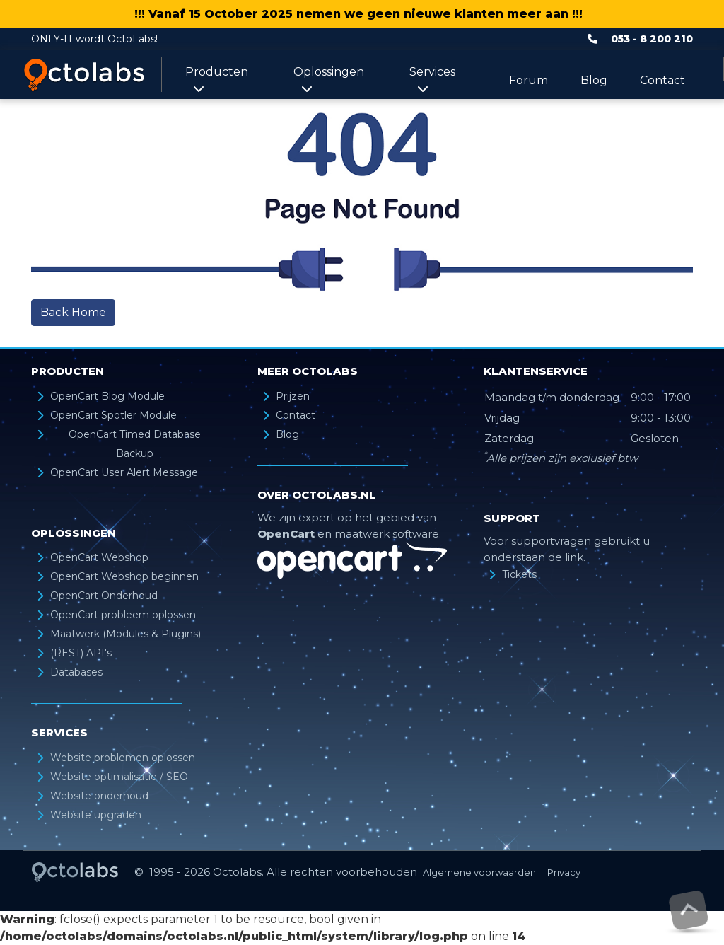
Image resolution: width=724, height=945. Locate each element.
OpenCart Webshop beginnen (124, 576)
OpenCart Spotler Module (113, 415)
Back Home (73, 312)
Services (432, 79)
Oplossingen (328, 79)
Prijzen (293, 396)
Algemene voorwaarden (479, 872)
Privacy (563, 872)
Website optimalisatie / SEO (119, 776)
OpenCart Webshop (99, 557)
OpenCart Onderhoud (104, 595)
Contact (662, 80)
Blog (593, 80)
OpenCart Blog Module (107, 396)
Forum (528, 80)
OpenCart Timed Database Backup (135, 444)
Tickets (519, 574)
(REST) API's (81, 653)
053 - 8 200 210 (652, 39)
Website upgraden (95, 814)
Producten (216, 79)
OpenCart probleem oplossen (123, 614)
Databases (76, 672)
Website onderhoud (99, 795)
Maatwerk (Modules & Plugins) (125, 633)
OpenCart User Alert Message (124, 472)
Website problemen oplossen (122, 757)
